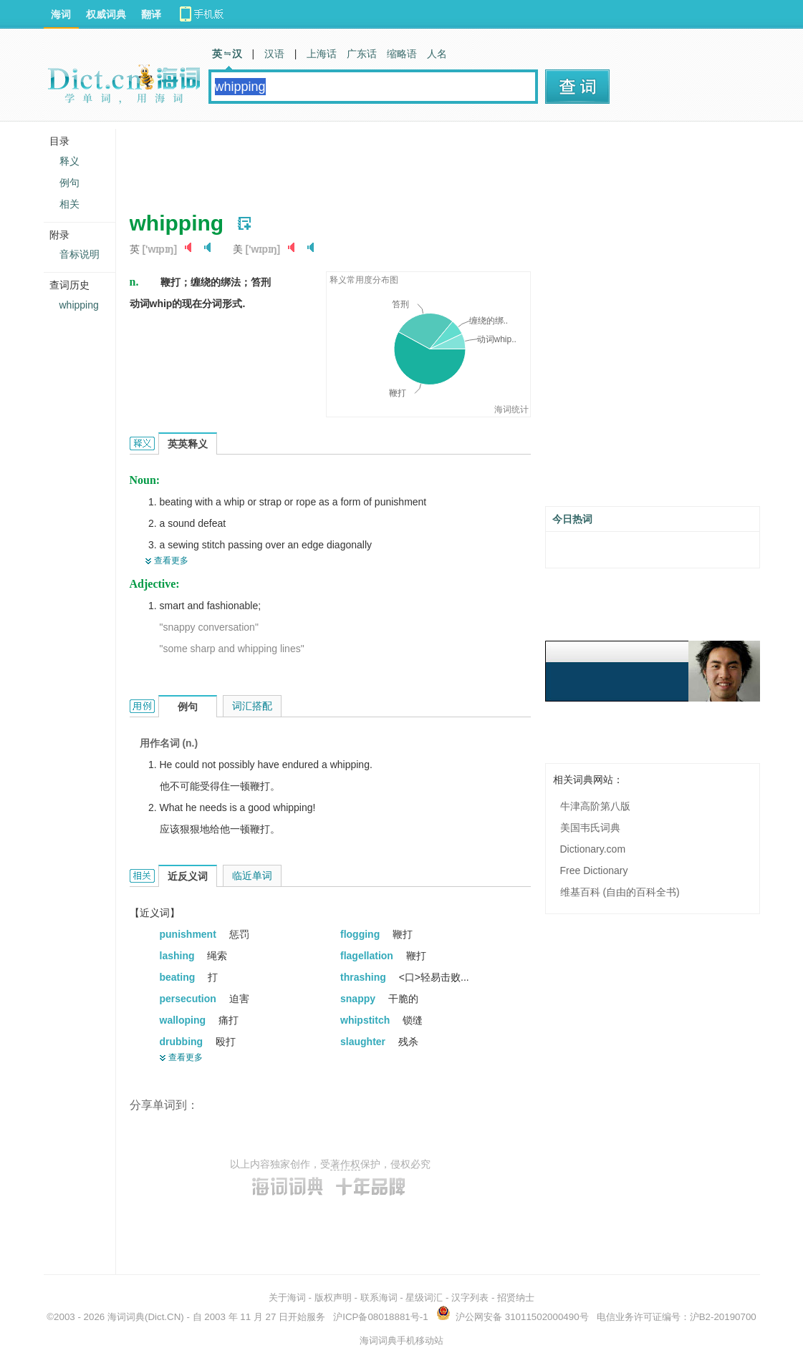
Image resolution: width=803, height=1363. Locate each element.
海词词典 (126, 1316)
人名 (437, 53)
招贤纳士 (515, 1297)
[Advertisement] (390, 161)
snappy (359, 998)
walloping (184, 1020)
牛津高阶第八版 (595, 806)
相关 (69, 204)
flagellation (368, 955)
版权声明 (333, 1297)
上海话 (322, 53)
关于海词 (287, 1297)
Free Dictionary (594, 870)
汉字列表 (470, 1297)
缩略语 (402, 53)
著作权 (345, 1164)
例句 (69, 182)
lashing (179, 955)
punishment (189, 934)
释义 (69, 161)
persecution (189, 998)
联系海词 (379, 1297)
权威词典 (106, 14)
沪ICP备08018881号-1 (380, 1316)
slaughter (364, 1041)
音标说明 (79, 254)
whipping (79, 305)
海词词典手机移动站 (401, 1340)
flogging (361, 934)
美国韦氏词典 (590, 827)
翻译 (151, 14)
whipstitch (366, 1020)
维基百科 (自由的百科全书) (620, 892)
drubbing (183, 1041)
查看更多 (171, 561)
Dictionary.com (593, 849)
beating (179, 977)
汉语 (274, 53)
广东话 (362, 53)
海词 (61, 14)
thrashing (364, 977)
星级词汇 (424, 1297)
